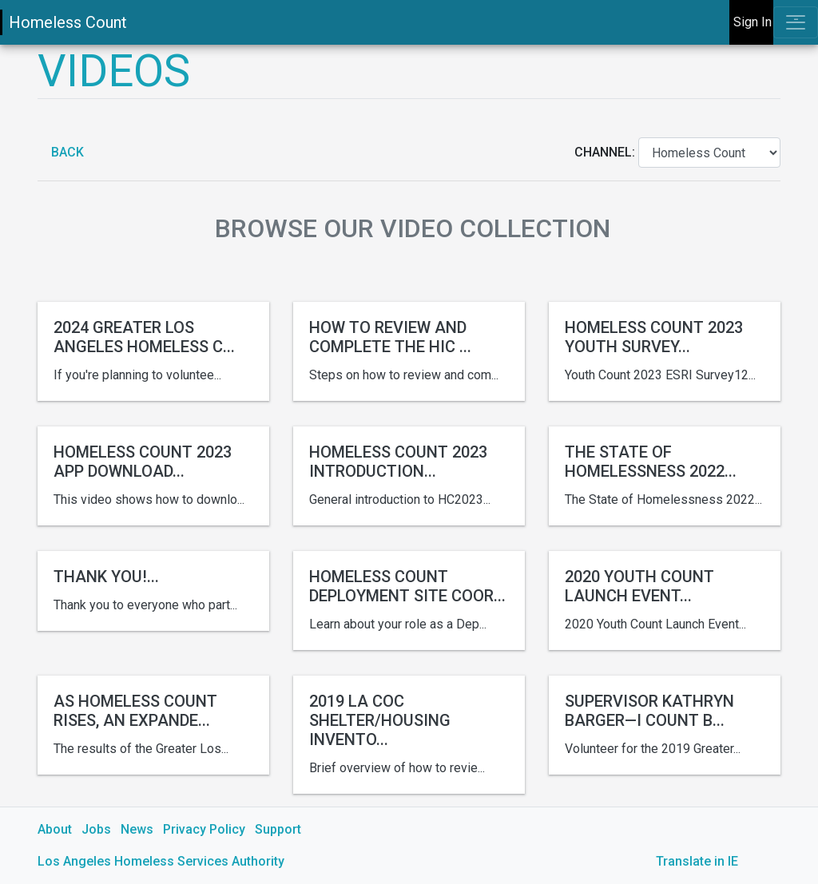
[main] (409, 464)
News (137, 829)
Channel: (606, 152)
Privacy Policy (204, 829)
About (55, 829)
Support (278, 829)
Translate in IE (697, 861)
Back (66, 152)
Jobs (96, 829)
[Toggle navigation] (795, 22)
